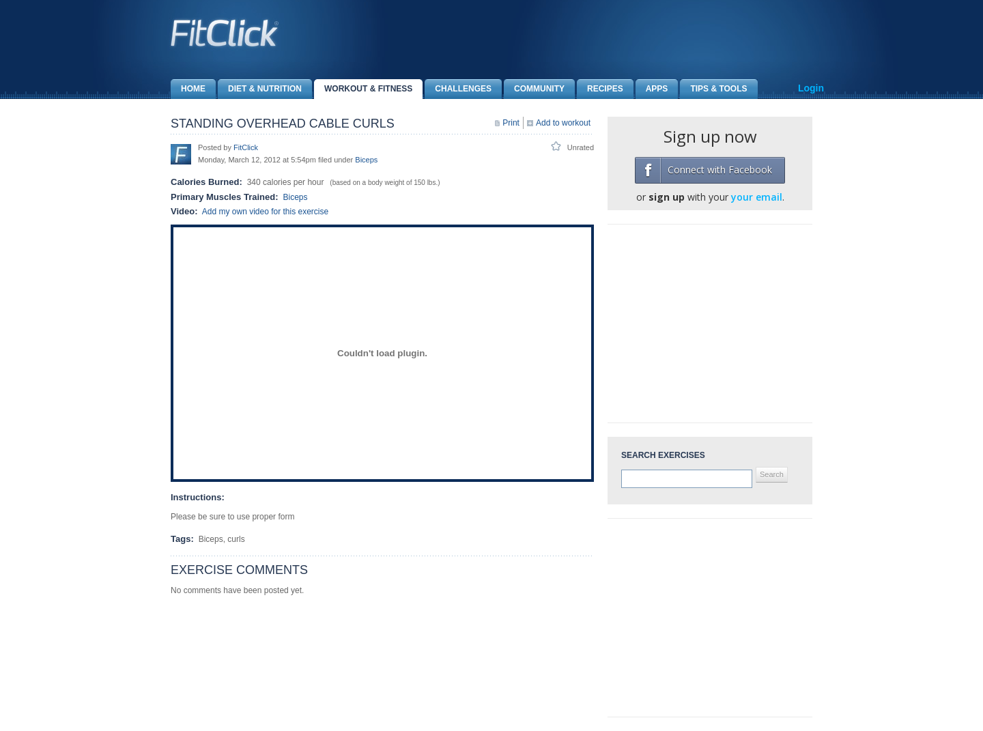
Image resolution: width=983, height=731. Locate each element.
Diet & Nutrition (260, 89)
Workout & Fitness (363, 89)
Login (811, 88)
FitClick (245, 147)
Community (534, 89)
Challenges (458, 89)
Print (510, 123)
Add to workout (563, 123)
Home (188, 89)
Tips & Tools (713, 89)
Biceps (366, 160)
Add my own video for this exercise (265, 211)
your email (756, 196)
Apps (652, 89)
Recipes (600, 89)
